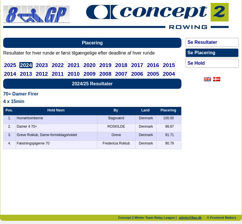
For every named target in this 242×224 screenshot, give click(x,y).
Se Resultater (202, 42)
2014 (10, 74)
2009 (89, 74)
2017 (137, 65)
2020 (89, 65)
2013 (26, 74)
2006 (137, 74)
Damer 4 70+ (27, 126)
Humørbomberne (30, 118)
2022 (58, 65)
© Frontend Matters (221, 217)
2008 (105, 74)
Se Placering (201, 52)
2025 (10, 65)
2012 (42, 74)
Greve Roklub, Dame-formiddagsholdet (47, 135)
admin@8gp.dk (190, 217)
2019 (105, 65)
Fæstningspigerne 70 (33, 143)
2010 (74, 74)
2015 (169, 65)
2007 (121, 74)
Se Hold (196, 63)
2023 (42, 65)
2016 (153, 65)
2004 (169, 74)
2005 (153, 74)
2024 (26, 65)
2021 (74, 65)
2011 (58, 74)
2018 (121, 65)
